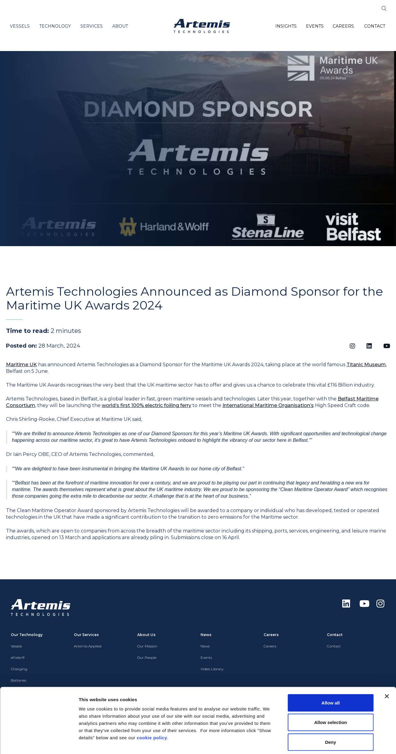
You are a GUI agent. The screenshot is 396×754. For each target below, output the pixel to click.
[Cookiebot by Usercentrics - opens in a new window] (39, 742)
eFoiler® (18, 657)
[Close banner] (387, 669)
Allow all (331, 675)
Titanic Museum (366, 364)
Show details (315, 742)
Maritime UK (21, 364)
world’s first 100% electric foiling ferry (146, 405)
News (205, 646)
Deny (330, 714)
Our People (146, 657)
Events (206, 657)
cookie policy (152, 710)
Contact (334, 646)
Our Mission (147, 646)
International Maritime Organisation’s (268, 405)
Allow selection (330, 695)
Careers (270, 646)
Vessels (16, 646)
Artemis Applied (87, 646)
